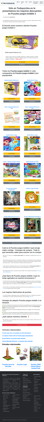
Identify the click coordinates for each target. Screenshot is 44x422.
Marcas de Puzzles (26, 389)
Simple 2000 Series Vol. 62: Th (11, 216)
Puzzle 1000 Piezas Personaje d (32, 216)
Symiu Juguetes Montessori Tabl (12, 107)
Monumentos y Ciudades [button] (35, 2)
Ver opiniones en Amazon (22, 324)
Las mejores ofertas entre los (17, 335)
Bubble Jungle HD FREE (32, 188)
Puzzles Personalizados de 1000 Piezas (6, 405)
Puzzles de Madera (26, 400)
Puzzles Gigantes (37, 404)
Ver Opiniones (22, 64)
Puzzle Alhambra (16, 402)
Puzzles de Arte (37, 379)
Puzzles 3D (25, 390)
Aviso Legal (25, 383)
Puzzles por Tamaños (27, 394)
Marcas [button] (18, 1)
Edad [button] (26, 1)
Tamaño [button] (30, 1)
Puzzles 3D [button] (22, 2)
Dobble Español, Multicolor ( (12, 80)
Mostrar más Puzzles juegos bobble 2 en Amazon (22, 242)
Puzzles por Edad (26, 392)
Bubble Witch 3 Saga (32, 80)
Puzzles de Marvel (16, 397)
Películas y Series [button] (41, 2)
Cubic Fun (31, 296)
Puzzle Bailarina (6, 411)
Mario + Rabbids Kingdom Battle (11, 161)
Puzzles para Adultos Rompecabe (11, 189)
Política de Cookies (26, 380)
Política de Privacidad (27, 382)
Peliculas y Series (26, 398)
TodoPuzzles (24, 419)
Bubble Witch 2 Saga (11, 135)
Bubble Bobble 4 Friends (32, 161)
